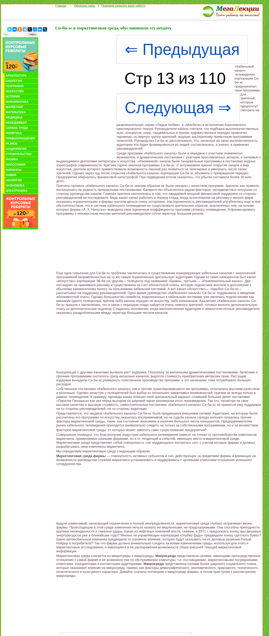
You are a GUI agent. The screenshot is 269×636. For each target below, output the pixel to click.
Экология (14, 180)
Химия (11, 175)
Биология (14, 80)
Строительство (19, 154)
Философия (15, 164)
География (14, 86)
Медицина (14, 117)
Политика (14, 133)
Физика (12, 159)
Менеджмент (16, 122)
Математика (16, 112)
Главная (60, 5)
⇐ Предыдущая (182, 49)
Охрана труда (17, 128)
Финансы (13, 169)
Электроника (16, 190)
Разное (12, 143)
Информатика (17, 101)
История (13, 96)
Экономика (15, 185)
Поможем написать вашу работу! (123, 5)
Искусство (15, 91)
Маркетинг (14, 107)
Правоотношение (20, 138)
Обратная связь (84, 5)
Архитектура (16, 75)
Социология (16, 148)
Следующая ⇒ (178, 108)
